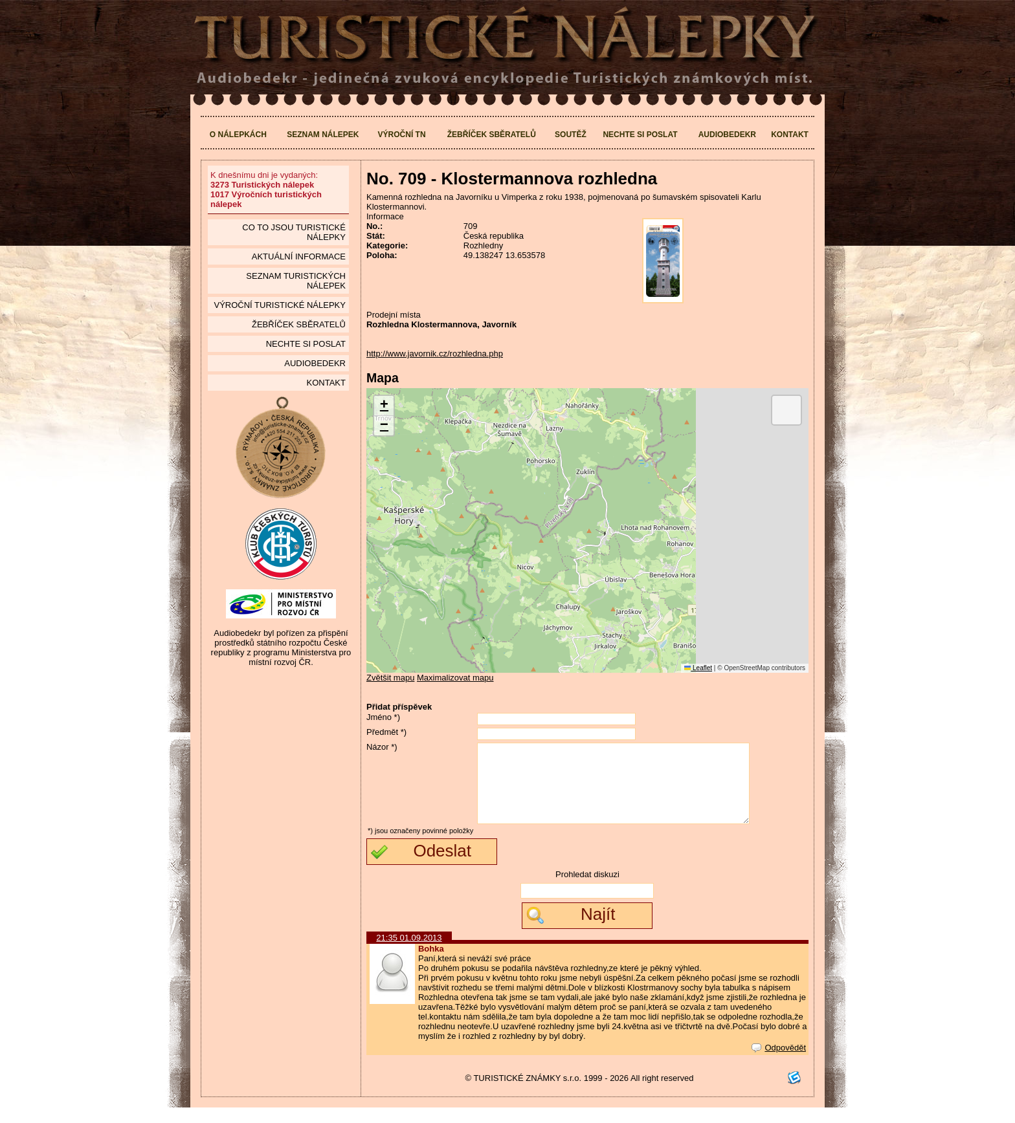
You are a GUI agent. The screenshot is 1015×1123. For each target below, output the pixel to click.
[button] (384, 406)
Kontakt (790, 134)
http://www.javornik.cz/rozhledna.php (434, 353)
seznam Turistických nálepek (296, 280)
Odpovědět (779, 1063)
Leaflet (698, 667)
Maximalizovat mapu (455, 677)
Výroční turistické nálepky (279, 305)
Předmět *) (386, 732)
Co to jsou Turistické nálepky (294, 232)
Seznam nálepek (323, 134)
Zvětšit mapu (390, 677)
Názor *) (381, 747)
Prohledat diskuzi (587, 890)
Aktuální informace (299, 256)
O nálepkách (238, 134)
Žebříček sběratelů (491, 134)
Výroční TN (402, 134)
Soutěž (570, 134)
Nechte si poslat (640, 134)
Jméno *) (383, 717)
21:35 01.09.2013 (408, 953)
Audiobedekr (727, 134)
